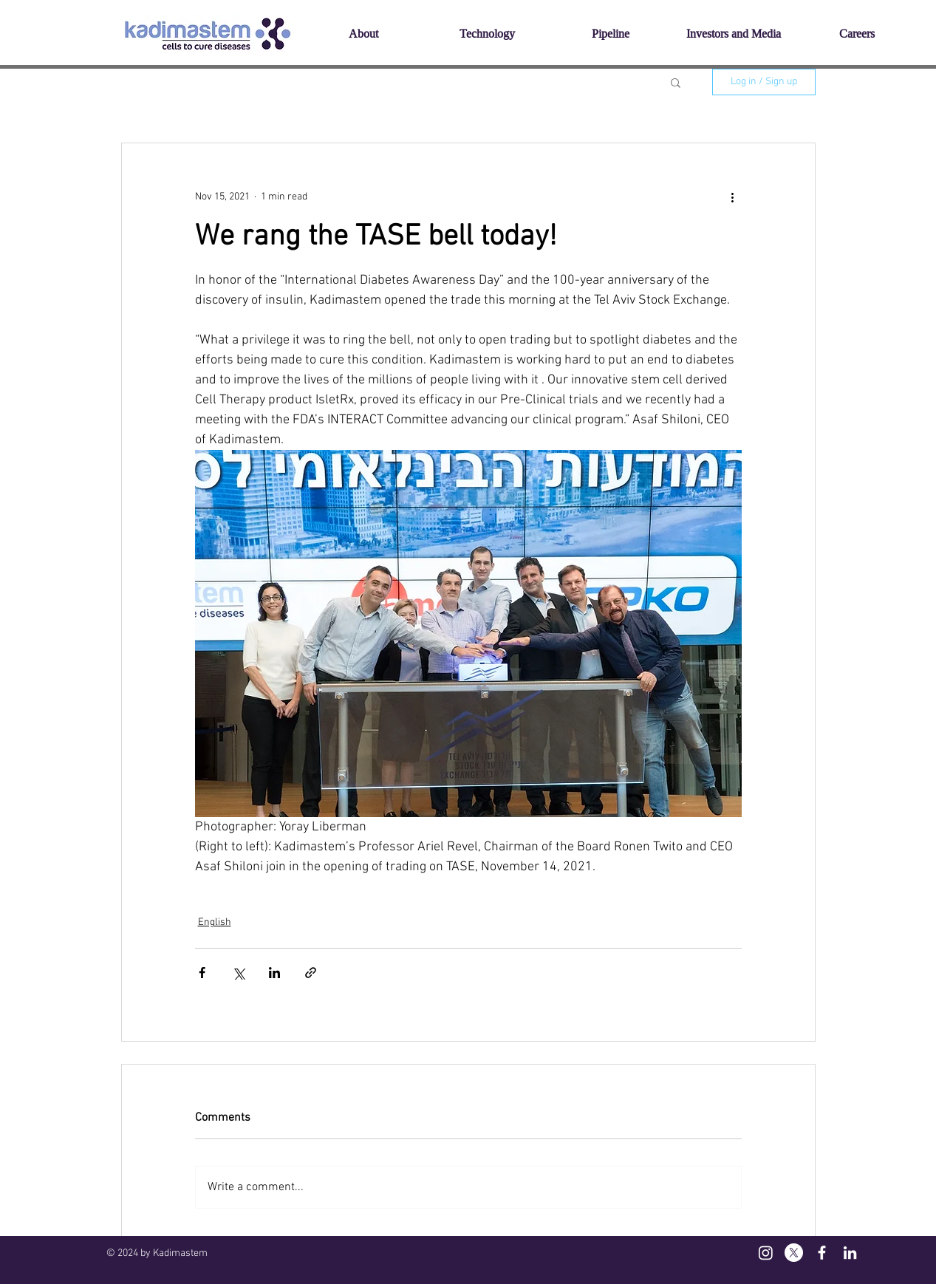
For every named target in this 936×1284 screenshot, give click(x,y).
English (214, 922)
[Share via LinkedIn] (274, 973)
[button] (676, 82)
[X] (794, 1252)
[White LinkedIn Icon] (850, 1252)
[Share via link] (311, 973)
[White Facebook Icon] (822, 1252)
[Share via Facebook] (202, 973)
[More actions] (733, 196)
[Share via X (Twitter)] (238, 973)
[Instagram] (765, 1252)
